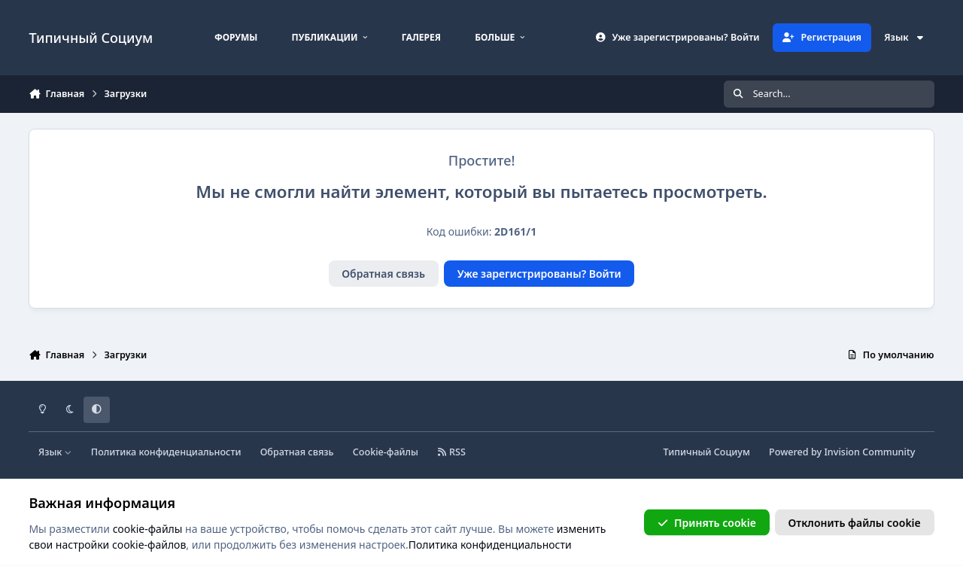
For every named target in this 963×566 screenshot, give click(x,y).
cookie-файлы (148, 528)
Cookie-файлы (385, 452)
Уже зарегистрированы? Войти (539, 273)
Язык (904, 37)
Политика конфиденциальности (166, 452)
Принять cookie (707, 522)
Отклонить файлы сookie (854, 522)
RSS (451, 452)
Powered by (842, 452)
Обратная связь (383, 273)
